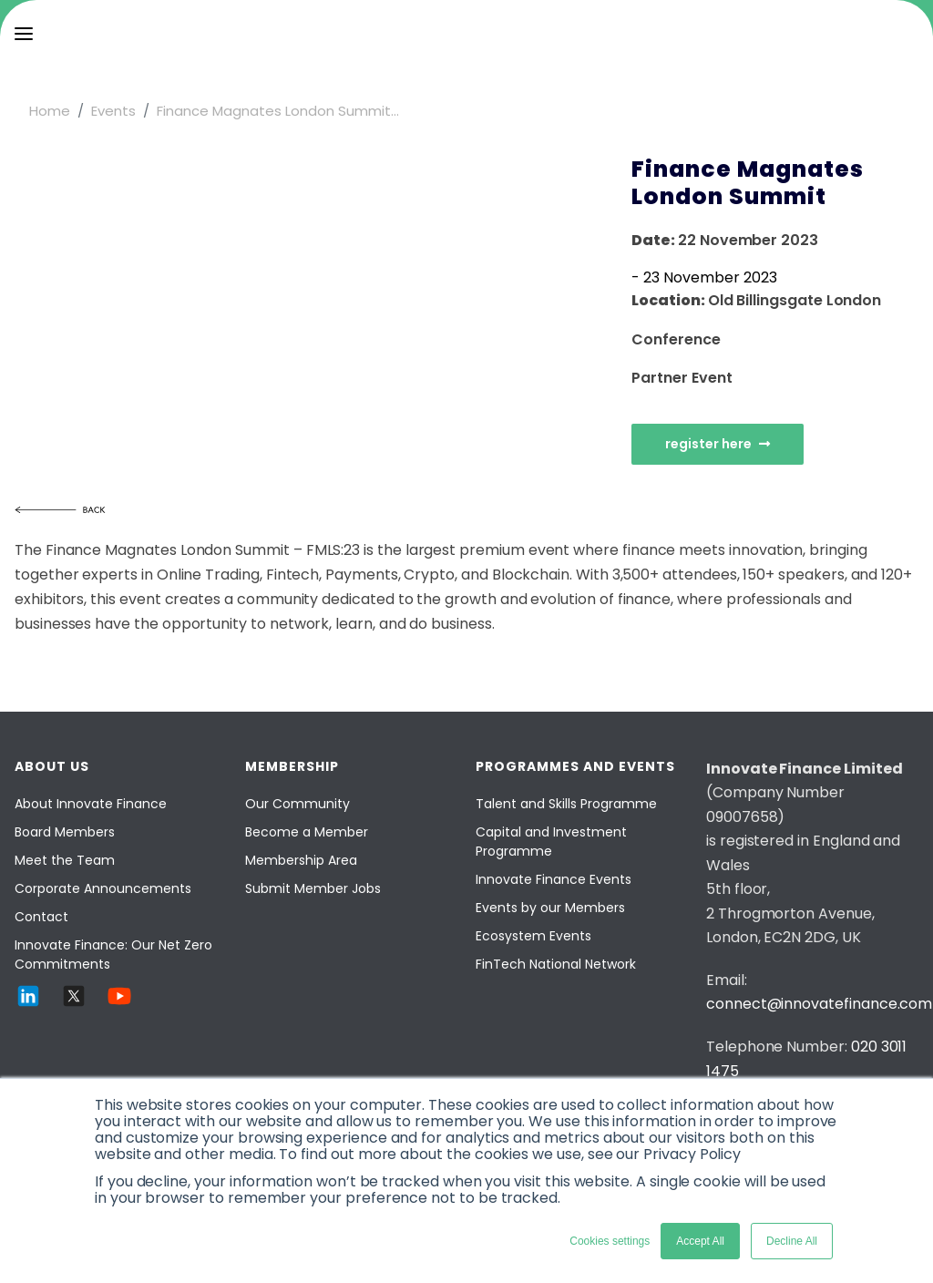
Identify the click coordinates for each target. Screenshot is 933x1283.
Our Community (297, 804)
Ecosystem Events (533, 936)
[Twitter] (73, 1004)
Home (49, 110)
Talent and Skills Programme (566, 804)
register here (717, 444)
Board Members (65, 832)
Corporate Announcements (103, 888)
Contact (41, 917)
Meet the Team (65, 860)
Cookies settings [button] (609, 1241)
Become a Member (306, 832)
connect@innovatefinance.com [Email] (819, 1003)
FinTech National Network (556, 964)
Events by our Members (550, 907)
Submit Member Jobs (313, 888)
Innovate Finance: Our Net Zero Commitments (113, 954)
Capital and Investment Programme (551, 841)
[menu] (24, 33)
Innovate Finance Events (553, 879)
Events (113, 110)
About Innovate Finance (91, 804)
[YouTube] (119, 1004)
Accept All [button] (700, 1241)
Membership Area (301, 860)
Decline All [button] (791, 1241)
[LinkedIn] (28, 1004)
